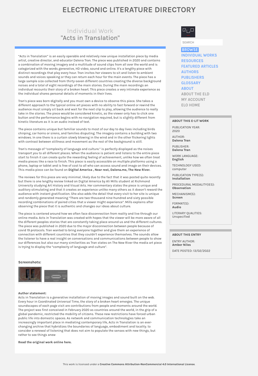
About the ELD (195, 94)
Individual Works (199, 55)
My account (193, 99)
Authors (190, 72)
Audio (176, 207)
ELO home (190, 105)
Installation (181, 178)
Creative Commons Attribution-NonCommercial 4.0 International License (147, 364)
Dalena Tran (181, 140)
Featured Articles (199, 66)
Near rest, (102, 170)
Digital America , (81, 170)
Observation (181, 188)
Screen (177, 197)
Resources (192, 61)
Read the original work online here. (45, 342)
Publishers (192, 77)
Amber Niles (181, 245)
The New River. (139, 170)
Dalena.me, (119, 170)
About (187, 88)
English (178, 159)
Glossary (191, 83)
